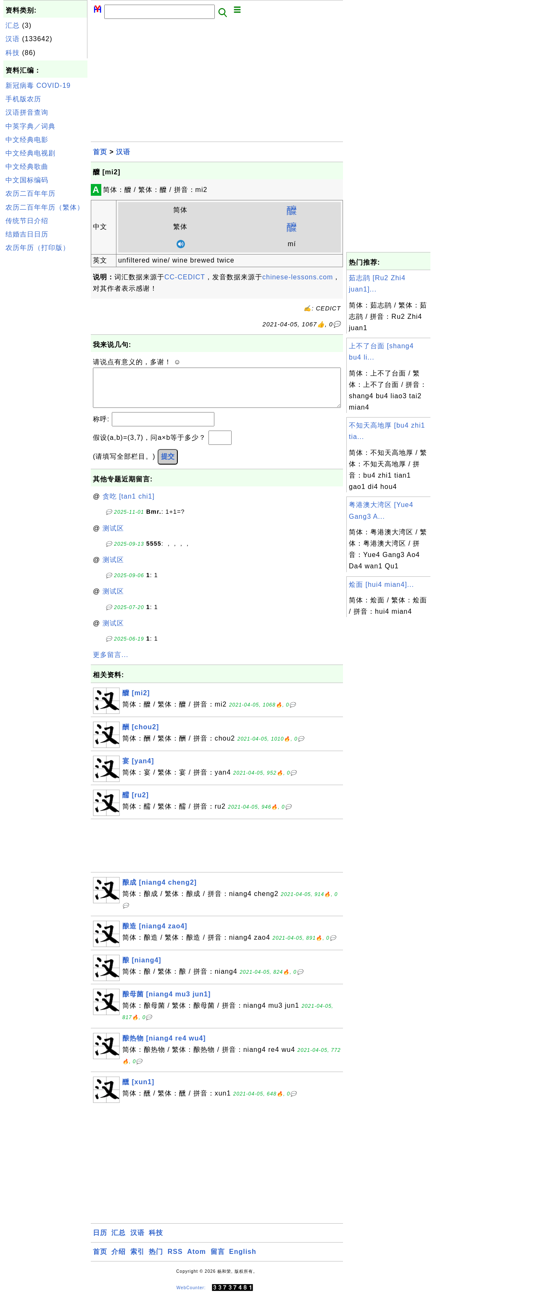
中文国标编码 (26, 180)
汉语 (12, 38)
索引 (137, 1260)
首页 (100, 151)
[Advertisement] (45, 381)
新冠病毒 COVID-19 (38, 85)
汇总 (12, 25)
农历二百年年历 (30, 193)
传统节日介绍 (26, 220)
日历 (100, 1241)
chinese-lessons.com (297, 277)
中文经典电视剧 (30, 153)
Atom (196, 1260)
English (242, 1260)
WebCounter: (191, 1296)
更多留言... (110, 663)
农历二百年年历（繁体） (44, 207)
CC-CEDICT (184, 277)
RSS (175, 1260)
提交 (167, 464)
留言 (218, 1260)
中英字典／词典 (30, 126)
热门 (156, 1260)
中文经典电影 (26, 139)
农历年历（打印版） (37, 247)
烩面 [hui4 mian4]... (381, 584)
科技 (12, 52)
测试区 (113, 536)
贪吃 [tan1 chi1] (129, 504)
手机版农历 (23, 98)
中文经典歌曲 (26, 166)
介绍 (118, 1260)
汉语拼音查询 (26, 112)
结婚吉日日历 (26, 234)
